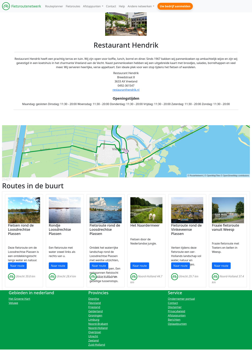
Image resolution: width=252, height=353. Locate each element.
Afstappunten (177, 315)
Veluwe (13, 303)
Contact (173, 303)
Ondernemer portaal (181, 299)
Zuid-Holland (96, 345)
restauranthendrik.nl (126, 90)
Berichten (174, 320)
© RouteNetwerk (195, 175)
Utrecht (93, 336)
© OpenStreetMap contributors (235, 175)
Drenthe (93, 299)
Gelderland (95, 311)
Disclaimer (175, 307)
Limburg (93, 320)
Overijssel (94, 332)
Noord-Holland (98, 328)
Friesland (94, 307)
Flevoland (94, 303)
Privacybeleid (176, 311)
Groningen (95, 315)
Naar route (17, 266)
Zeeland (93, 340)
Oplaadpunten (177, 324)
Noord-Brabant (98, 324)
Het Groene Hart (19, 299)
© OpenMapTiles (212, 175)
